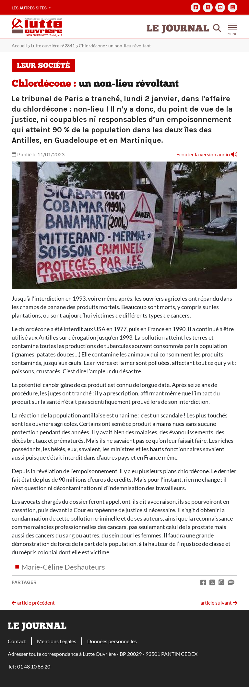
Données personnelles (112, 641)
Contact (17, 641)
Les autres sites (30, 8)
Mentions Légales (56, 641)
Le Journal (178, 29)
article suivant (218, 602)
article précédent (33, 602)
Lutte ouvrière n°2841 (53, 45)
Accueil (19, 45)
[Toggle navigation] (232, 27)
